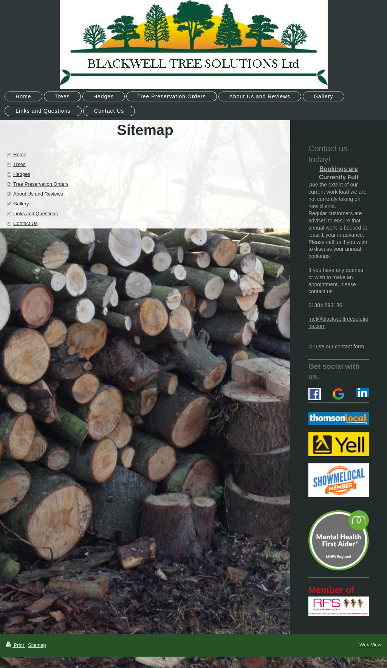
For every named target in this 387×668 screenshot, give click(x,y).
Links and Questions (35, 213)
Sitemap (37, 645)
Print (15, 645)
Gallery (21, 204)
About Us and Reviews (38, 194)
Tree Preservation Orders (40, 184)
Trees (19, 164)
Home (19, 154)
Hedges (21, 174)
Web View (370, 645)
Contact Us (25, 223)
